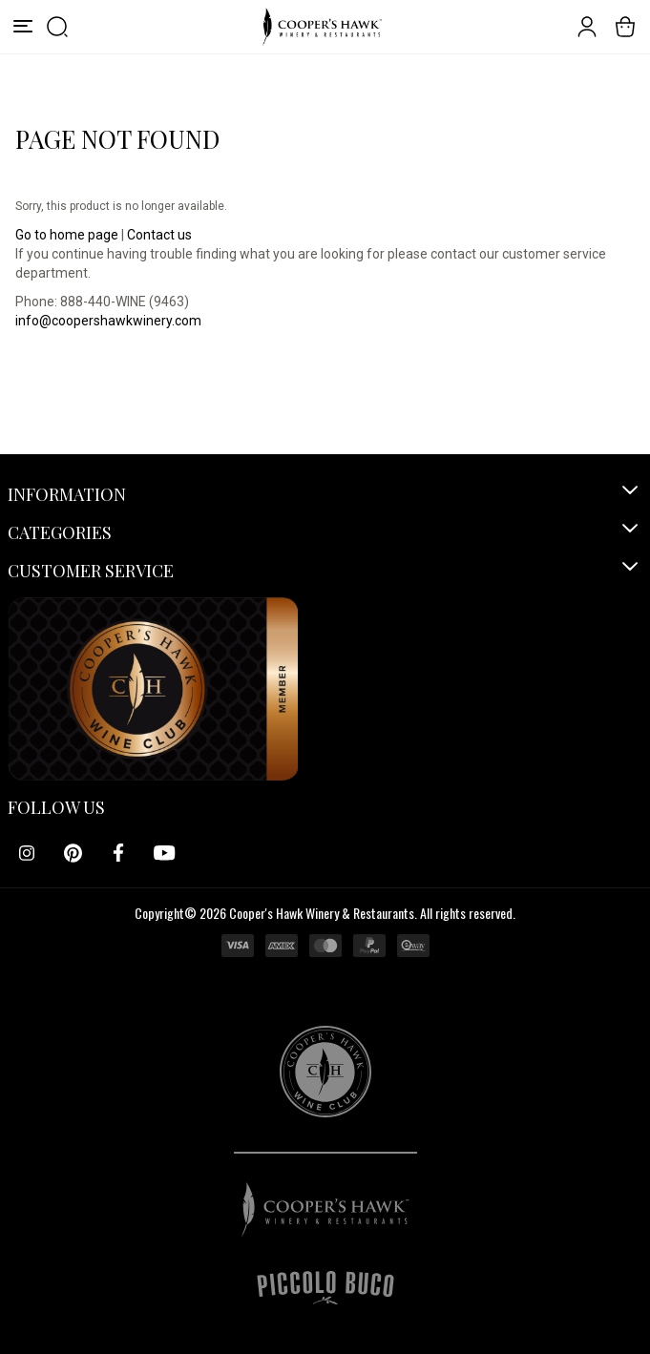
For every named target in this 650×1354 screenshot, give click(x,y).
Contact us (159, 234)
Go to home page (66, 234)
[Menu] (23, 26)
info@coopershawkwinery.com (108, 320)
